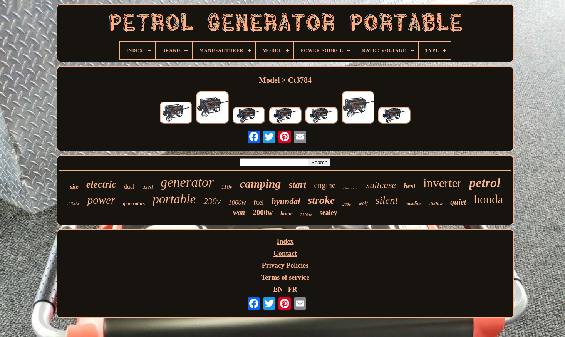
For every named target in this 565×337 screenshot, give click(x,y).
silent (387, 200)
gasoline (413, 203)
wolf (363, 203)
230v (212, 201)
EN (278, 289)
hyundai (286, 201)
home (286, 213)
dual (129, 186)
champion (350, 188)
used (147, 187)
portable (174, 199)
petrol (484, 183)
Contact (285, 253)
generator (187, 182)
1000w (237, 202)
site (74, 186)
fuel (258, 202)
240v (346, 204)
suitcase (381, 185)
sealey (328, 212)
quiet (458, 202)
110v (226, 187)
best (410, 186)
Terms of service (285, 277)
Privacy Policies (285, 265)
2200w (73, 203)
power (101, 200)
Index (285, 241)
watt (239, 212)
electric (101, 184)
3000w (436, 203)
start (298, 184)
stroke (321, 200)
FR (292, 289)
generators (134, 203)
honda (488, 199)
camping (260, 183)
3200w (306, 214)
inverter (442, 183)
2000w (263, 212)
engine (324, 185)
